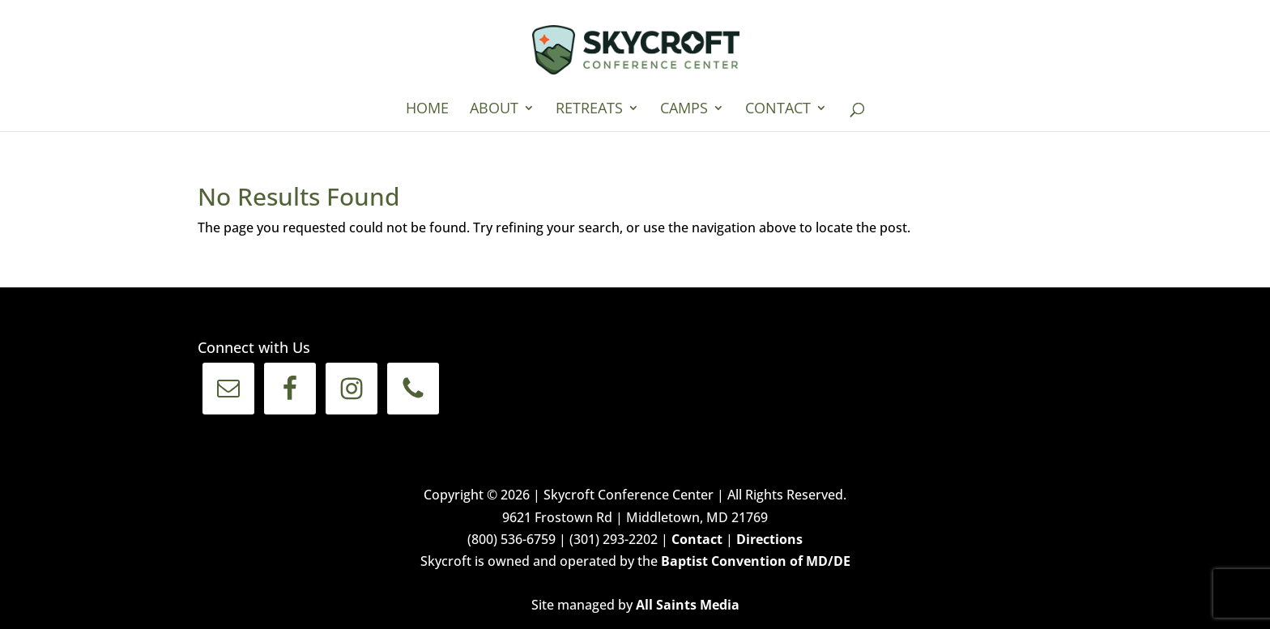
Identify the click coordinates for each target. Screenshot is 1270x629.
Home (427, 109)
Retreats (589, 109)
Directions (769, 539)
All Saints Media (687, 605)
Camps (684, 109)
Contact (778, 109)
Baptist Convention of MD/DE (755, 561)
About (494, 109)
